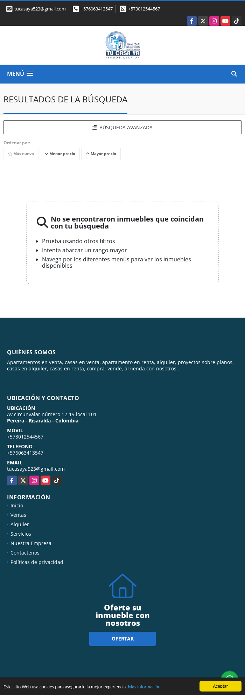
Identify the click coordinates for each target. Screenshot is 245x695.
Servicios (20, 533)
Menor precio (59, 154)
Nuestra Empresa (30, 543)
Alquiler (19, 524)
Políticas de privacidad (36, 562)
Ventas (18, 515)
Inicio (16, 505)
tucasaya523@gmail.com (36, 468)
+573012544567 (144, 9)
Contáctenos (25, 552)
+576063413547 (97, 9)
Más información (144, 687)
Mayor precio (101, 154)
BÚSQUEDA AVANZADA (122, 127)
